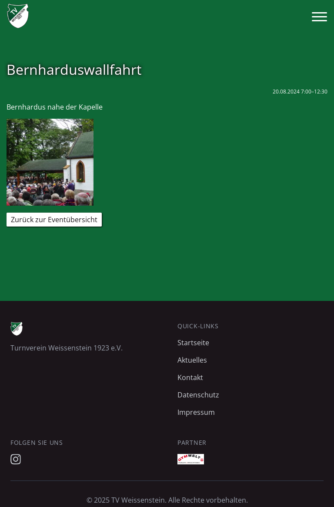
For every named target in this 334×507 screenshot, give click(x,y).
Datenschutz (198, 395)
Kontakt (190, 377)
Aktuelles (192, 360)
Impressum (196, 412)
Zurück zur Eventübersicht (54, 219)
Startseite (193, 342)
